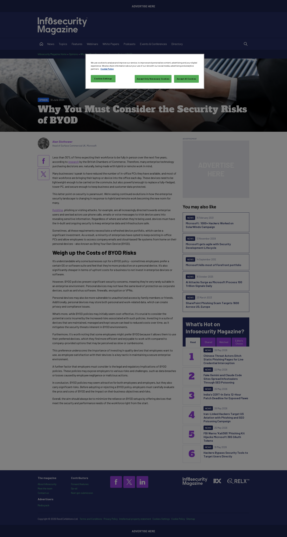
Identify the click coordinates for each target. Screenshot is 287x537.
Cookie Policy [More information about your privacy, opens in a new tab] (107, 69)
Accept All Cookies (186, 79)
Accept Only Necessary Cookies (153, 79)
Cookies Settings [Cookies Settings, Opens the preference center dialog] (103, 78)
